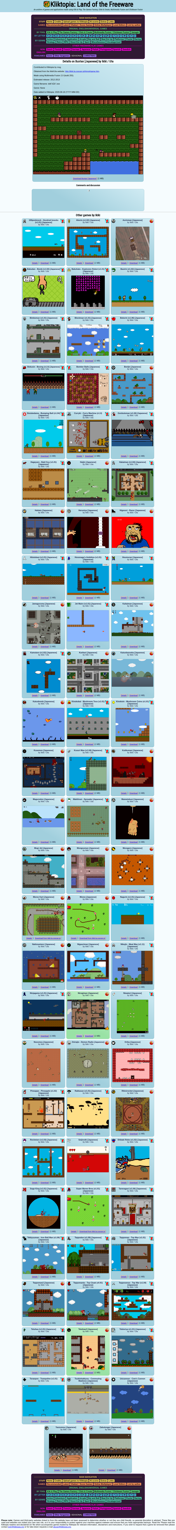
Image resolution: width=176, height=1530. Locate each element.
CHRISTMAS (90, 56)
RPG (66, 42)
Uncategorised (114, 42)
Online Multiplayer (102, 25)
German (75, 49)
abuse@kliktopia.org (62, 1527)
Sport (87, 42)
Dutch (50, 49)
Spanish (117, 49)
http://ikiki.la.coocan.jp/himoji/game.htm (82, 71)
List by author (134, 25)
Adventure (60, 39)
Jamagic (135, 32)
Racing (137, 39)
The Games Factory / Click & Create (75, 32)
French (67, 49)
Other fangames (61, 56)
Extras (104, 22)
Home (49, 22)
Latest (66, 25)
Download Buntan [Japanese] (84, 179)
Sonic (49, 56)
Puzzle (129, 39)
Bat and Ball (93, 39)
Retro (59, 42)
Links (111, 22)
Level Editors (119, 25)
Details (35, 263)
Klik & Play (52, 32)
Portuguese (105, 49)
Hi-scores (94, 22)
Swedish (127, 49)
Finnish (58, 49)
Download (45, 263)
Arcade (82, 39)
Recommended (54, 25)
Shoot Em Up (76, 42)
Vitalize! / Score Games (81, 25)
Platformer (119, 39)
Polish (95, 49)
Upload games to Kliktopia (75, 22)
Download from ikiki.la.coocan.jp (47, 938)
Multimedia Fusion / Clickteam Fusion (111, 32)
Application (72, 39)
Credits (58, 22)
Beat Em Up (106, 39)
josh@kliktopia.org (16, 1527)
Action (50, 39)
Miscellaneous (98, 42)
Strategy (51, 42)
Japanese (85, 49)
